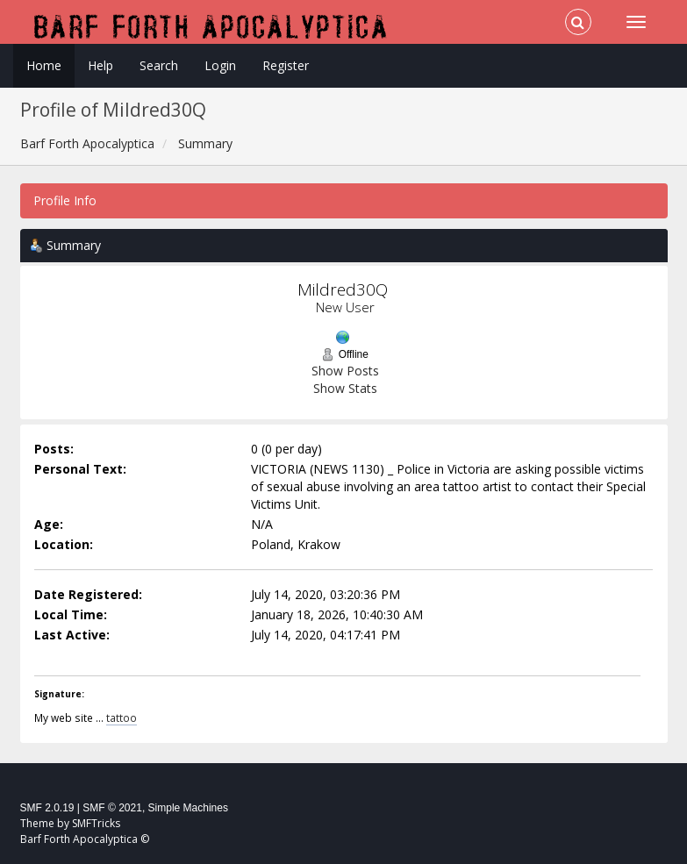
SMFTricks (96, 823)
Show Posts (345, 370)
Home (43, 65)
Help (100, 65)
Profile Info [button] (65, 200)
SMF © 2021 (112, 808)
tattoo (121, 717)
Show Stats (345, 388)
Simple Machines (188, 808)
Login (220, 65)
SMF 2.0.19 (47, 808)
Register (285, 65)
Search (159, 65)
